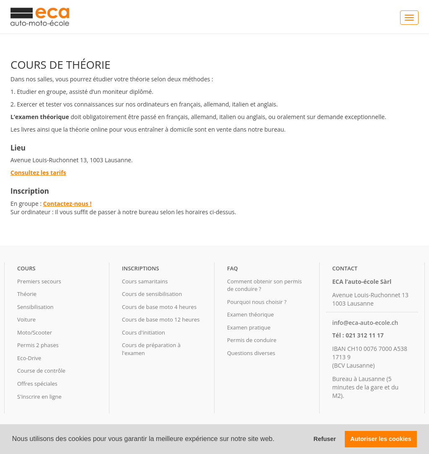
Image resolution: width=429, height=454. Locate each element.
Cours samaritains (145, 281)
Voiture (26, 319)
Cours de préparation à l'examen (151, 349)
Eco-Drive (29, 358)
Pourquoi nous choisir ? (257, 302)
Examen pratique (249, 327)
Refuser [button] (324, 439)
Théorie (26, 294)
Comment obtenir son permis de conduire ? (264, 285)
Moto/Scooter (34, 332)
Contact (344, 268)
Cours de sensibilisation (152, 294)
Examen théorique (250, 314)
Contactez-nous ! (67, 204)
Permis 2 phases (38, 345)
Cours (26, 268)
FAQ (232, 268)
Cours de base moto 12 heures (161, 319)
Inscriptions (140, 268)
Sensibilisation (35, 307)
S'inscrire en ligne (39, 396)
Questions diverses (251, 353)
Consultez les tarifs (38, 172)
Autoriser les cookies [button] (380, 439)
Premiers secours (39, 281)
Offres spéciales (37, 383)
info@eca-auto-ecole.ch (365, 323)
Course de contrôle (41, 370)
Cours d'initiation (143, 332)
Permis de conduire (252, 340)
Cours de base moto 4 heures (159, 307)
